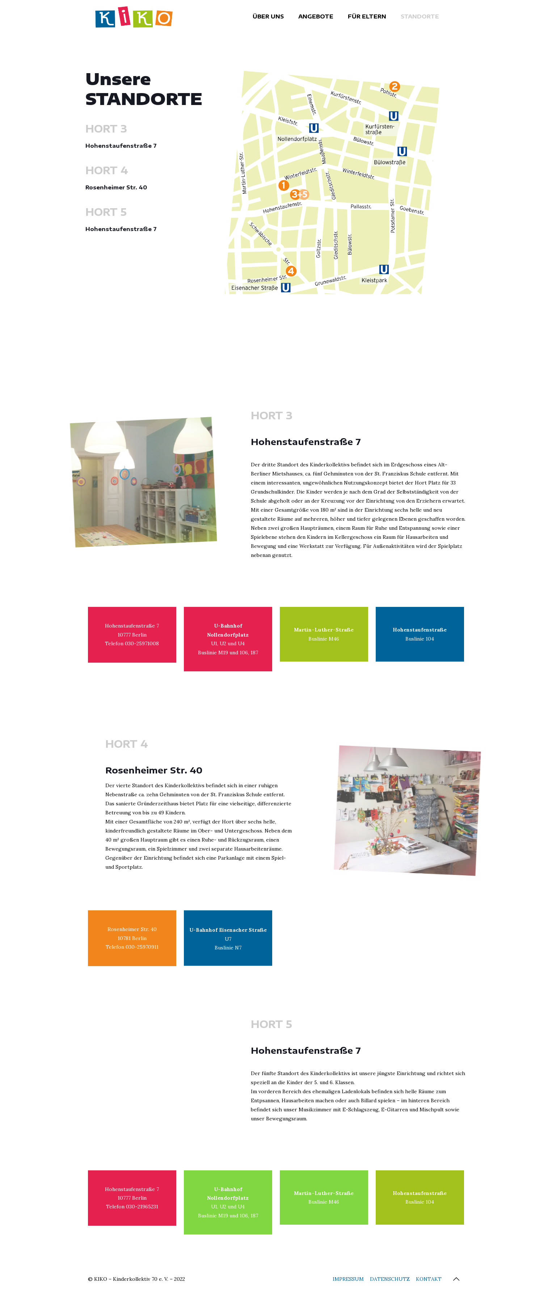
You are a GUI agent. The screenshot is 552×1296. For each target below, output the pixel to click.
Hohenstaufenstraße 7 (121, 145)
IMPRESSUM (348, 1281)
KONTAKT (429, 1281)
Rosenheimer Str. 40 (116, 187)
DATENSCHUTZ (390, 1281)
